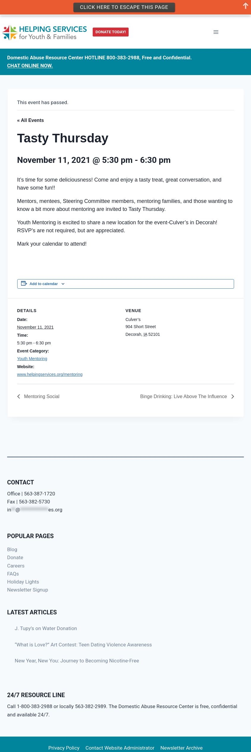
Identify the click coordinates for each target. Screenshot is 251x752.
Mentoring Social (41, 396)
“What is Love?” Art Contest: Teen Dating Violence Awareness (83, 645)
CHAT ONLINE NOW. (30, 64)
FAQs (13, 574)
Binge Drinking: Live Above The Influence (184, 396)
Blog (12, 549)
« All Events (30, 120)
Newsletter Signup (27, 590)
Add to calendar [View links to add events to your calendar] (44, 284)
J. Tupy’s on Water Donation (46, 628)
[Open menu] (215, 30)
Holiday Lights (23, 582)
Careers (15, 566)
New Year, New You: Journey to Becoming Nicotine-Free (77, 661)
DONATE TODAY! (111, 30)
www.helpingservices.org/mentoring (50, 374)
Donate (15, 557)
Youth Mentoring (32, 358)
